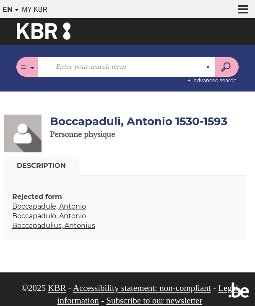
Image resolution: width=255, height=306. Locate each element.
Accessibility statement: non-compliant (142, 288)
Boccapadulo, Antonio (49, 216)
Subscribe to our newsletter (154, 301)
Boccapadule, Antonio (49, 206)
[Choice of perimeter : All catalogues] (27, 67)
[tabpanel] (125, 211)
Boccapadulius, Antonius (53, 226)
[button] (23, 133)
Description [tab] (41, 166)
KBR (57, 288)
